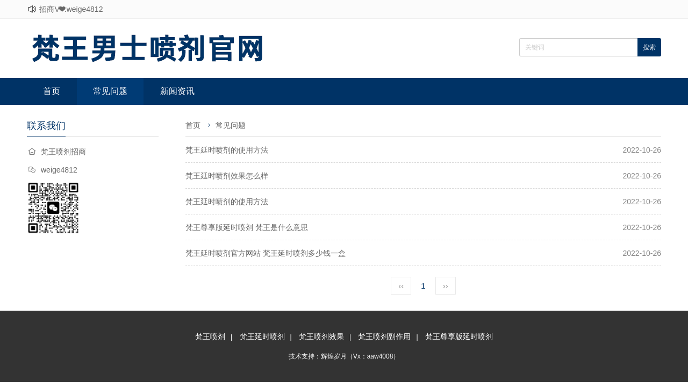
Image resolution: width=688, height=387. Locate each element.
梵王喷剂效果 (321, 336)
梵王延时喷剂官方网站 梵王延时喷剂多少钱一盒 (265, 253)
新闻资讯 (177, 91)
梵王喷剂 (210, 336)
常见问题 (110, 91)
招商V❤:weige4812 (71, 9)
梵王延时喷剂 (262, 336)
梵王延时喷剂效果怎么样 (226, 175)
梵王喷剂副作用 (384, 336)
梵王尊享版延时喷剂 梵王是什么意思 (246, 227)
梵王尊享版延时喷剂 (459, 336)
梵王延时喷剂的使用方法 (226, 150)
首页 (51, 91)
